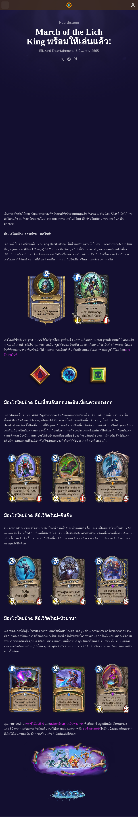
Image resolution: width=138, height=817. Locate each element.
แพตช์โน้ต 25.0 (34, 590)
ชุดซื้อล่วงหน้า (92, 595)
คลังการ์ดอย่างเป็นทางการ (66, 590)
